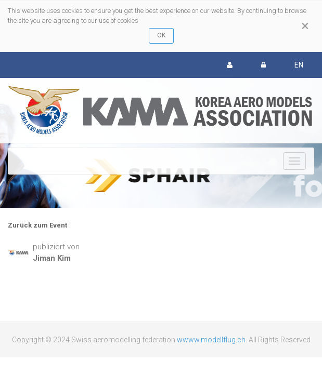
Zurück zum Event (37, 225)
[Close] (305, 26)
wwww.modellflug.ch (211, 340)
